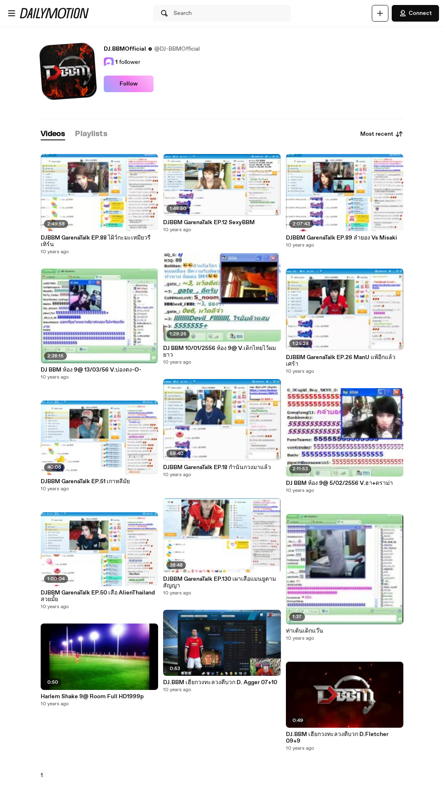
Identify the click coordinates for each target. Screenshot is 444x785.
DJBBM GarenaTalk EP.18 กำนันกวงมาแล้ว (217, 467)
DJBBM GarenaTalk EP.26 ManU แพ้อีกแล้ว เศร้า (340, 360)
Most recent (381, 134)
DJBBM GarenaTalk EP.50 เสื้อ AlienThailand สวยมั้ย (98, 596)
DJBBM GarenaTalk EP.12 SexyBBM (209, 222)
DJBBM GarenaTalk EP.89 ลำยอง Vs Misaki (341, 238)
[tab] (53, 134)
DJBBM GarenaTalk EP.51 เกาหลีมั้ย (85, 481)
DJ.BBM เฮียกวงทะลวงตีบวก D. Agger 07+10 (220, 682)
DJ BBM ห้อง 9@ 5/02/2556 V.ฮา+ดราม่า (339, 483)
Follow (129, 84)
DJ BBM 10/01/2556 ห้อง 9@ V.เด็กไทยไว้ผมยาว (219, 351)
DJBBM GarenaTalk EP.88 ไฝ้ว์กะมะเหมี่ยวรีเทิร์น (96, 241)
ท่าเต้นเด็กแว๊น (304, 631)
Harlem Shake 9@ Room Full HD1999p (92, 696)
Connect (415, 13)
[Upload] (380, 13)
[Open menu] (11, 13)
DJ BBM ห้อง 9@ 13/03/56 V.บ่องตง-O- (91, 370)
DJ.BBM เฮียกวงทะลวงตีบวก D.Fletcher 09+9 (337, 737)
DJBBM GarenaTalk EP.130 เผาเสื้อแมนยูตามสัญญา (219, 582)
